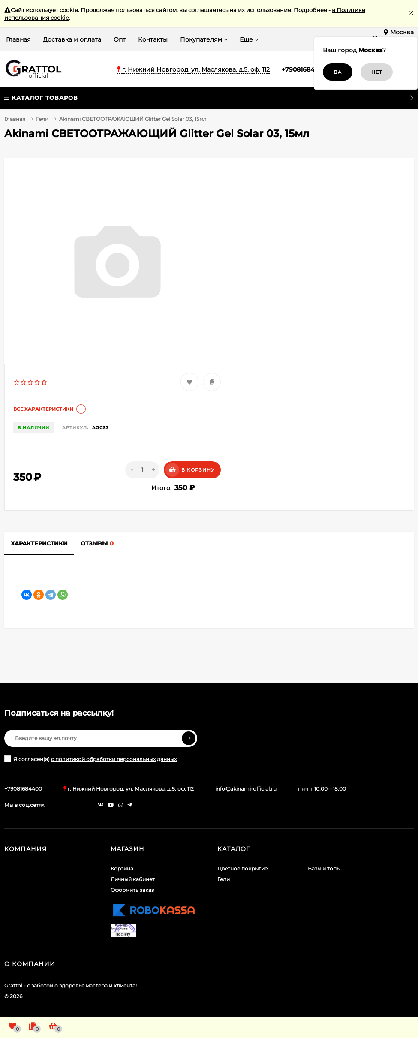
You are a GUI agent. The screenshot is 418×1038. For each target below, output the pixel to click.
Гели (42, 119)
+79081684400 (304, 69)
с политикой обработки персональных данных (114, 759)
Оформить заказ (132, 890)
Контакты (153, 39)
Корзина (122, 868)
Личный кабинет (133, 879)
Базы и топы (324, 868)
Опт (120, 39)
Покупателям (201, 39)
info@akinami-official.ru (246, 788)
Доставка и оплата (72, 39)
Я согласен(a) (90, 758)
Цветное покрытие (242, 868)
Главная (18, 39)
